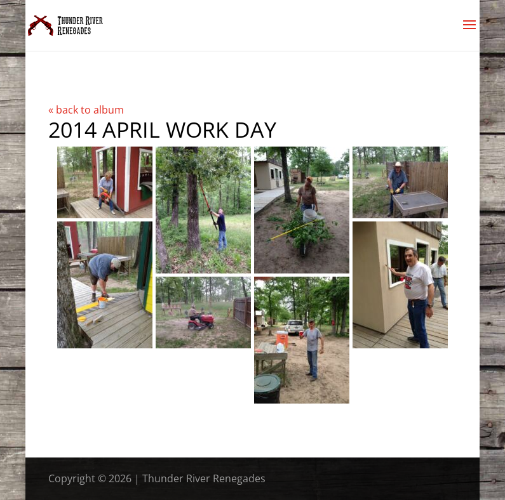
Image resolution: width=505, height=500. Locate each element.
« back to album (86, 110)
